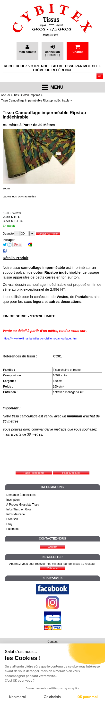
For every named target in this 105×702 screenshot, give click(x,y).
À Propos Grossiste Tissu (22, 504)
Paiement (12, 529)
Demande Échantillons (20, 495)
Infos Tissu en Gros (18, 509)
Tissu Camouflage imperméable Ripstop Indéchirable (44, 114)
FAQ (9, 524)
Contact (52, 641)
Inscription (13, 499)
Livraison (12, 519)
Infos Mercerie (15, 514)
